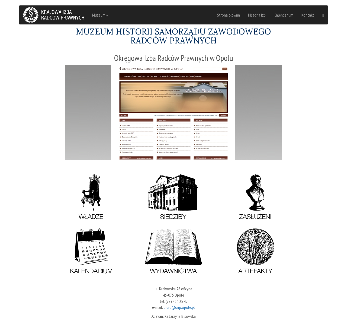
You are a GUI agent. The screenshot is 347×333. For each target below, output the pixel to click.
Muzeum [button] (100, 15)
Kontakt (307, 15)
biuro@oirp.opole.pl (179, 307)
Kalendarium (283, 15)
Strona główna (228, 15)
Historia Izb (257, 15)
